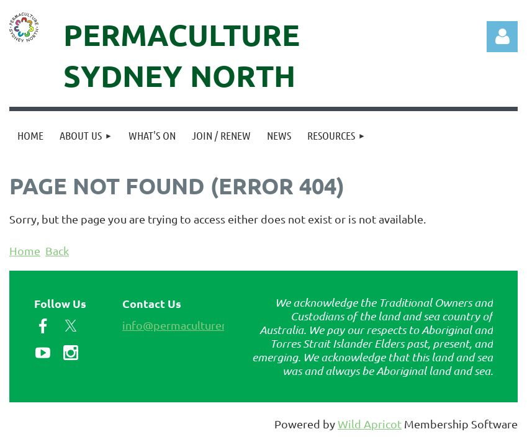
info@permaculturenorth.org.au (203, 325)
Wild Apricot (370, 423)
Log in (502, 36)
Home (24, 250)
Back (57, 250)
